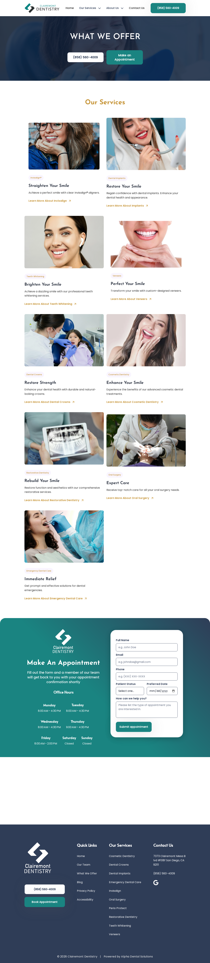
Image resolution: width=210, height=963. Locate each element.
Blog (80, 882)
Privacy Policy (86, 891)
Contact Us (137, 8)
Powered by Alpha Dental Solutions (128, 956)
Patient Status (126, 685)
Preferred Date (157, 685)
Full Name (122, 641)
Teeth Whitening (120, 926)
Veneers (114, 934)
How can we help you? (131, 699)
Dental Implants (119, 873)
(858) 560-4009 (164, 873)
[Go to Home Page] (42, 8)
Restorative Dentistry (123, 917)
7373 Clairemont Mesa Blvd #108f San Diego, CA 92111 (169, 860)
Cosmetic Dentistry (122, 856)
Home (70, 8)
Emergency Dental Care (125, 882)
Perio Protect (118, 908)
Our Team (83, 865)
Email (119, 656)
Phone (120, 670)
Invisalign (115, 891)
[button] (90, 8)
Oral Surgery (117, 899)
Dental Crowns (119, 865)
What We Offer (87, 873)
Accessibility (85, 899)
